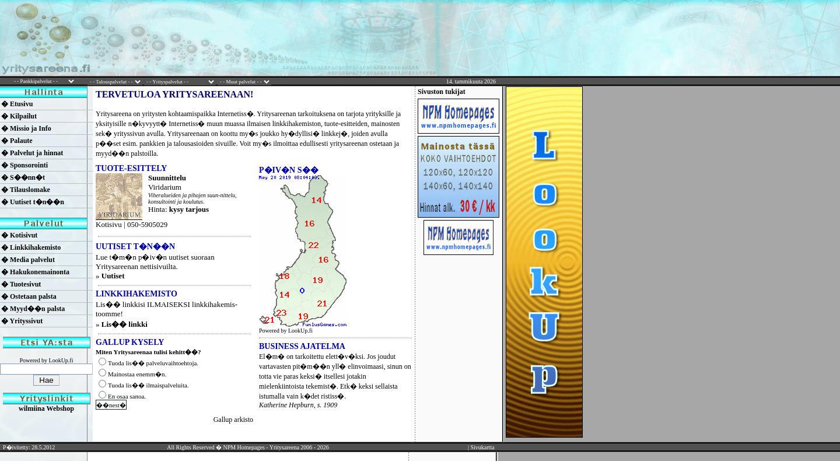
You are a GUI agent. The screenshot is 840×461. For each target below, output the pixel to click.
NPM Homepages (243, 447)
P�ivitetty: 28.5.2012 (29, 447)
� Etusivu (17, 104)
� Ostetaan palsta (29, 296)
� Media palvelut (28, 260)
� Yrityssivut (22, 321)
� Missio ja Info (26, 128)
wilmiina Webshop (46, 408)
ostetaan (380, 143)
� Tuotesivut (21, 284)
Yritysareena (284, 447)
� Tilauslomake (25, 190)
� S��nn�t (23, 177)
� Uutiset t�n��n (32, 202)
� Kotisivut (19, 235)
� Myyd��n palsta (33, 309)
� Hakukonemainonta (35, 272)
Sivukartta (482, 447)
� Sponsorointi (24, 165)
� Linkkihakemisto (31, 247)
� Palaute (17, 141)
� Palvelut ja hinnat (32, 153)
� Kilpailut (19, 116)
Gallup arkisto (233, 419)
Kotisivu (109, 224)
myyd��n (112, 153)
